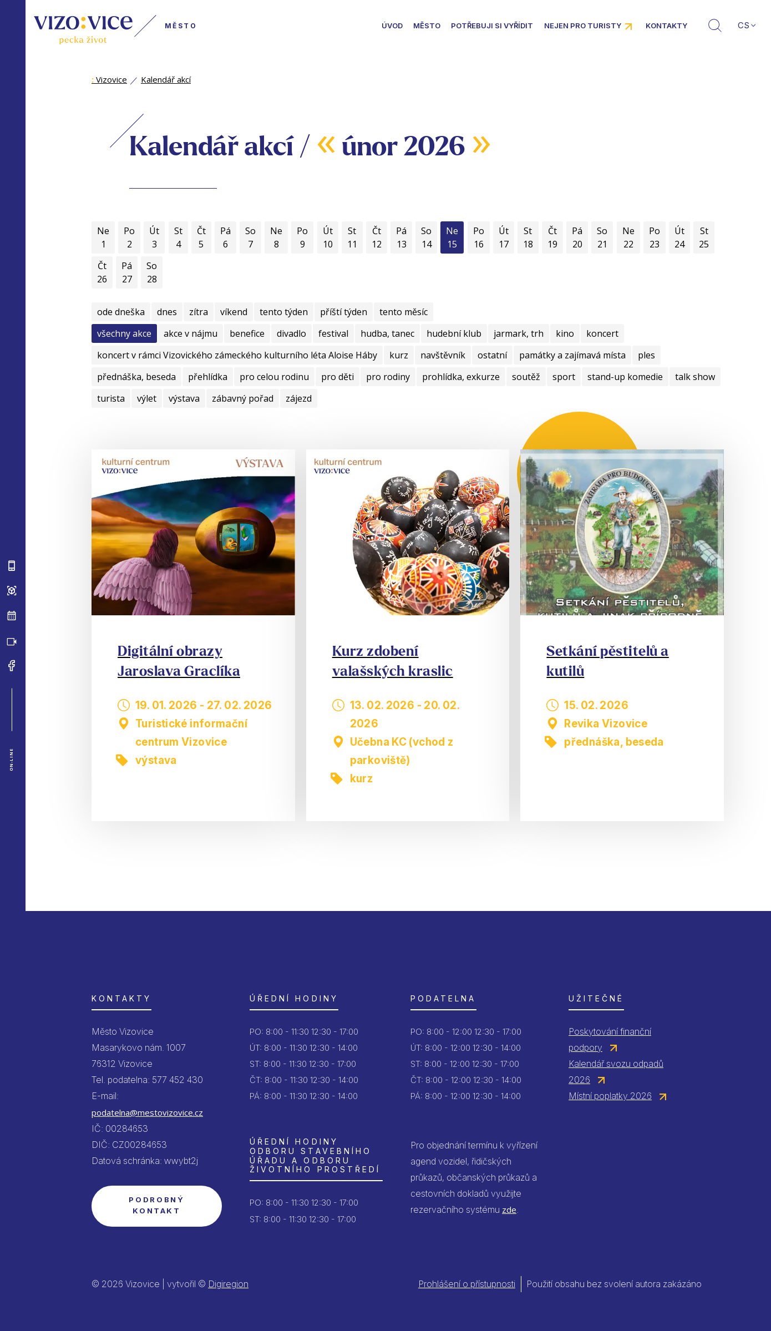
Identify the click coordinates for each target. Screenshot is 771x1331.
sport (563, 377)
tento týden (284, 312)
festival (333, 333)
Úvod (392, 25)
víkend (233, 312)
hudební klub (454, 333)
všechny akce (124, 333)
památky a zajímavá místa (572, 355)
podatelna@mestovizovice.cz (147, 1112)
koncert (602, 333)
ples (646, 355)
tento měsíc (403, 312)
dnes (167, 312)
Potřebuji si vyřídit (492, 25)
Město (426, 25)
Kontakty (666, 25)
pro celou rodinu (274, 377)
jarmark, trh (519, 333)
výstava (184, 398)
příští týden (343, 312)
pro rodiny (388, 377)
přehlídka (207, 377)
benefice (247, 333)
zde (509, 1209)
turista (111, 398)
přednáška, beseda (136, 377)
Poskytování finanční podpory (610, 1039)
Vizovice (109, 79)
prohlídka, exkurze (461, 377)
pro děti (337, 377)
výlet (146, 398)
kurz (398, 355)
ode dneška (121, 312)
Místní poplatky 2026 (610, 1095)
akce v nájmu (190, 333)
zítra (198, 312)
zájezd (299, 398)
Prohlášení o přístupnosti (466, 1283)
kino (565, 333)
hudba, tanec (387, 333)
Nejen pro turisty (582, 25)
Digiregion (228, 1283)
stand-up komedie (625, 377)
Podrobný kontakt (156, 1205)
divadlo (291, 333)
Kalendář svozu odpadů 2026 (616, 1071)
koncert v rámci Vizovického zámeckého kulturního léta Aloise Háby (237, 355)
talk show (695, 377)
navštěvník (442, 355)
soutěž (526, 377)
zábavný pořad (242, 398)
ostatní (492, 355)
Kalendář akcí (166, 79)
